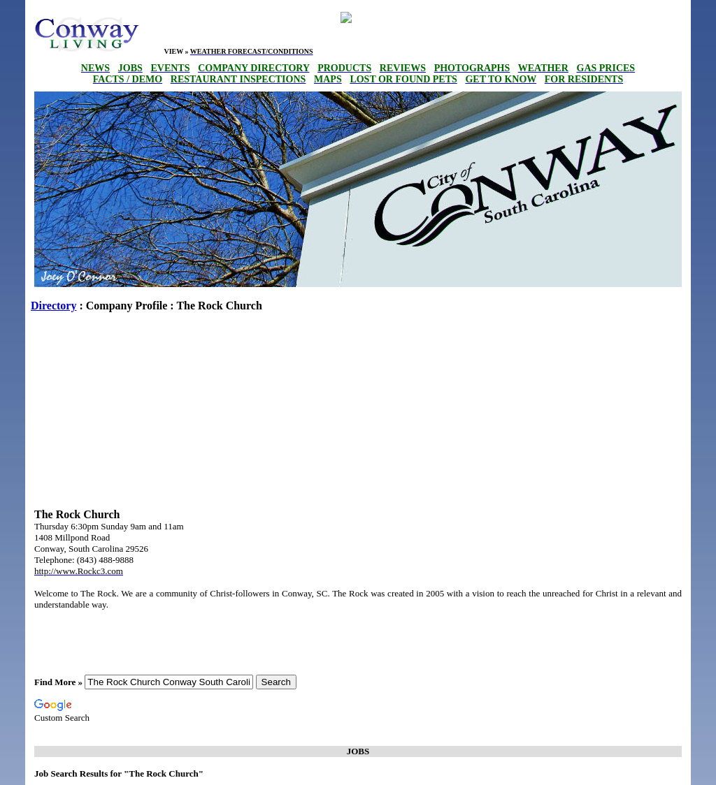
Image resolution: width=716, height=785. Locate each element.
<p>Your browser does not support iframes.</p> (509, 34)
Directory (53, 305)
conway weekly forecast (308, 26)
